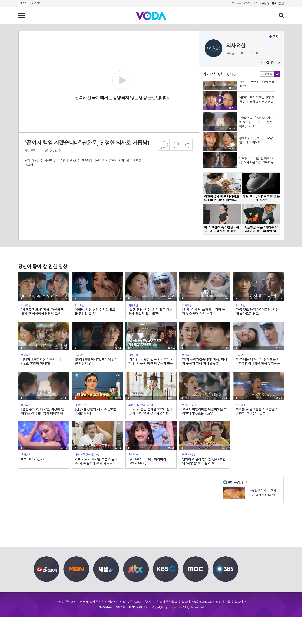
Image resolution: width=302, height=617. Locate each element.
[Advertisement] (109, 184)
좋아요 (175, 145)
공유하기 (187, 145)
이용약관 (120, 607)
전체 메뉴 (21, 15)
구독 (273, 36)
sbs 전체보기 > (270, 62)
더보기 (29, 164)
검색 (281, 15)
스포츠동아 (236, 3)
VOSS (247, 3)
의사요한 (236, 45)
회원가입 (36, 3)
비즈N (256, 3)
